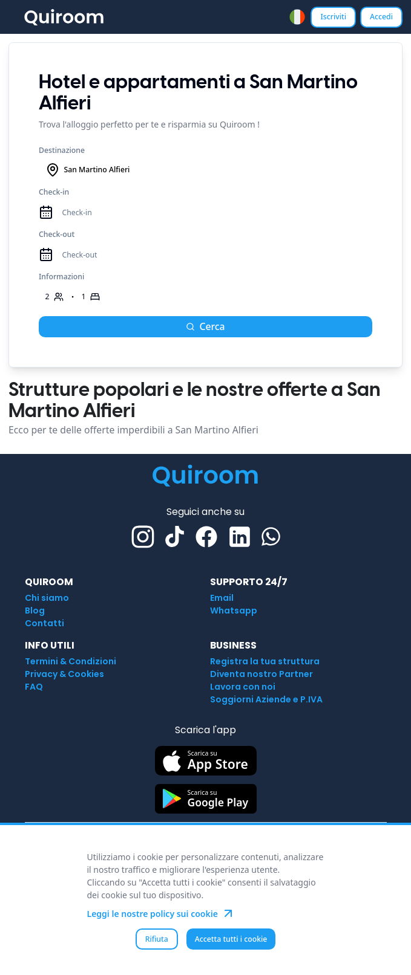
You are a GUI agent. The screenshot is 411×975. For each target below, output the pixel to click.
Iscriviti (333, 16)
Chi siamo (47, 598)
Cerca (205, 326)
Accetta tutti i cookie (231, 939)
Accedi (381, 16)
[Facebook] (206, 536)
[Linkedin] (240, 537)
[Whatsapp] (270, 536)
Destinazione (62, 150)
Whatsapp (233, 610)
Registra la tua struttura (265, 661)
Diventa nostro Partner (261, 674)
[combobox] (297, 17)
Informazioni (61, 276)
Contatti (44, 623)
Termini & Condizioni (70, 661)
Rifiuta (156, 939)
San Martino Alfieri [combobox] (87, 170)
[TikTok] (174, 536)
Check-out (56, 234)
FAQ (34, 687)
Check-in (54, 192)
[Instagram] (143, 536)
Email (222, 598)
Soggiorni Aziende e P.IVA (266, 699)
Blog (35, 610)
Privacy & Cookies (64, 674)
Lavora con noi (242, 687)
